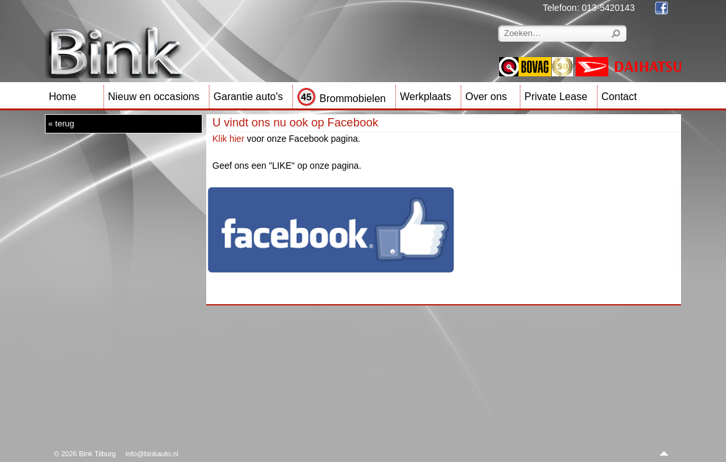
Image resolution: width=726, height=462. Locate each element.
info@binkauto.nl (151, 454)
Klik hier (229, 138)
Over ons (486, 96)
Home (62, 96)
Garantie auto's (248, 96)
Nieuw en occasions (153, 96)
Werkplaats (425, 96)
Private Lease (555, 96)
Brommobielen (341, 98)
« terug (61, 123)
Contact (619, 96)
